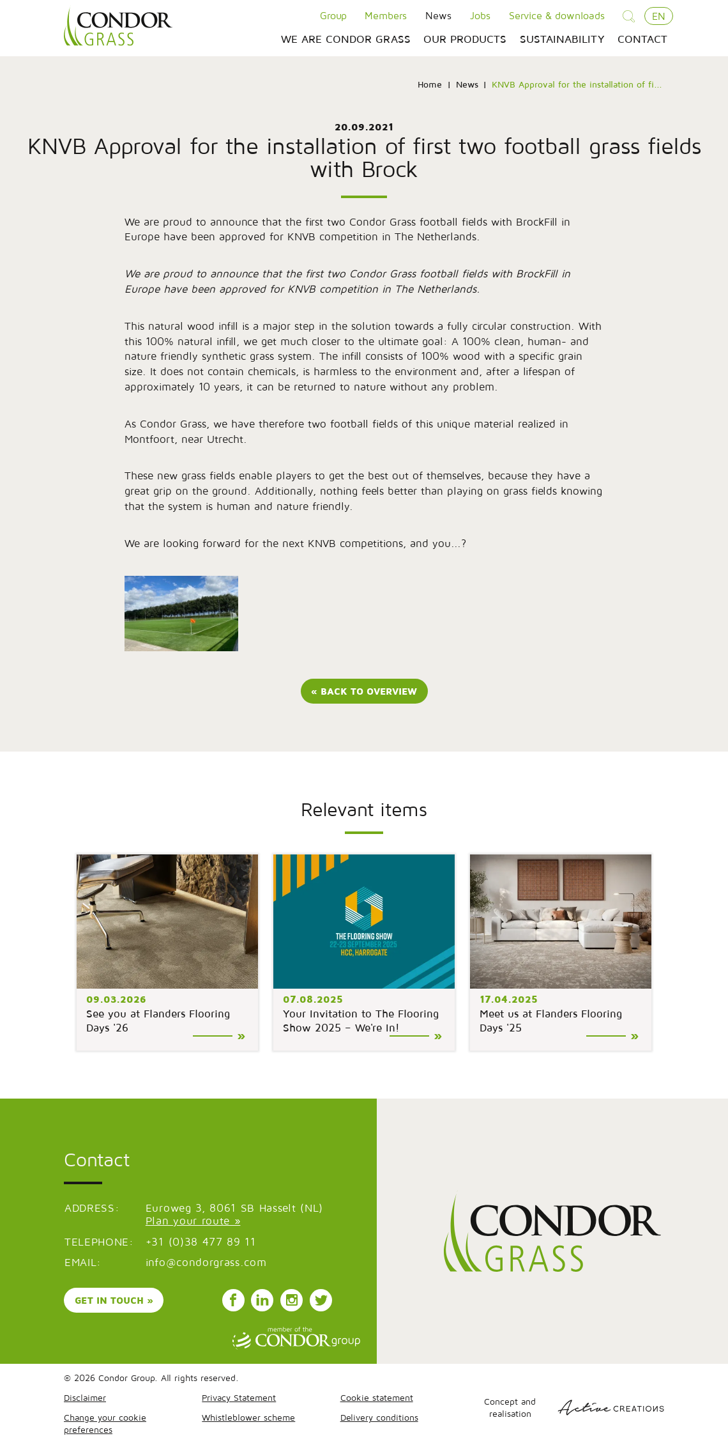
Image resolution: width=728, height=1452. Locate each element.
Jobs (480, 15)
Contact (642, 39)
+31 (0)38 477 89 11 (201, 1243)
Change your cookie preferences (105, 1424)
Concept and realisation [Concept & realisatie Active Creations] (574, 1408)
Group (333, 15)
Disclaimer (85, 1398)
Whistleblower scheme (248, 1418)
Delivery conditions (379, 1418)
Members (386, 15)
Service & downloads (557, 15)
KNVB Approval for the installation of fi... (577, 85)
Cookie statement (376, 1398)
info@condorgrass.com (206, 1263)
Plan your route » (193, 1222)
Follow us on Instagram (291, 1301)
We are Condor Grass (346, 39)
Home (430, 85)
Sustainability (562, 39)
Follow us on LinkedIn (262, 1301)
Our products (464, 39)
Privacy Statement (239, 1398)
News (438, 15)
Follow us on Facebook (233, 1301)
